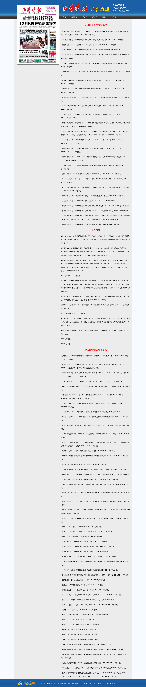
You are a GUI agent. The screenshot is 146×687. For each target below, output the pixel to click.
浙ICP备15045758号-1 (110, 683)
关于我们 (44, 683)
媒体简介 (74, 17)
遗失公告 (94, 17)
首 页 (64, 17)
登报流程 (104, 17)
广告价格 (84, 17)
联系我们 (114, 17)
